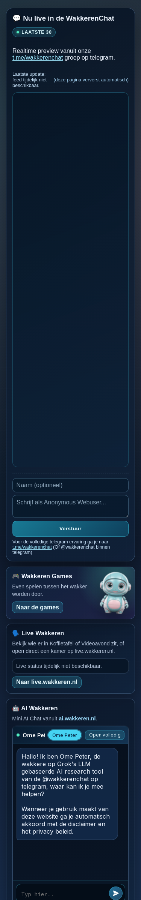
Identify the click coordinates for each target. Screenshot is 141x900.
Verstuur (70, 528)
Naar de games (37, 607)
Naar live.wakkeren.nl (46, 682)
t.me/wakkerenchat (37, 57)
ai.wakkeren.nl (77, 719)
